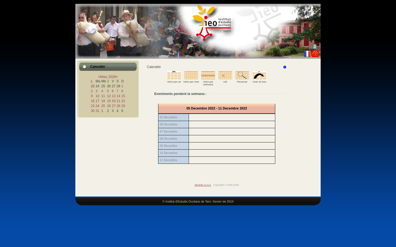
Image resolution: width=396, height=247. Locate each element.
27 (113, 106)
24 (97, 106)
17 (97, 101)
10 (97, 96)
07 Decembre (168, 131)
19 (109, 101)
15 (123, 96)
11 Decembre (168, 160)
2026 (112, 77)
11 (103, 96)
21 (118, 101)
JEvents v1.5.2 (202, 185)
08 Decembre (168, 139)
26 (109, 106)
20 (113, 101)
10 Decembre (168, 153)
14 (118, 96)
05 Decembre (168, 117)
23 (92, 106)
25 (103, 106)
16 (92, 101)
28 (118, 106)
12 (109, 96)
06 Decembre (168, 124)
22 (123, 101)
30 (92, 111)
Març (104, 77)
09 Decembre (168, 146)
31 (97, 111)
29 (123, 106)
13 (113, 96)
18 (103, 101)
